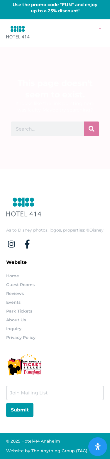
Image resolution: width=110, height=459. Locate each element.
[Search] (91, 129)
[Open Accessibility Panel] (97, 446)
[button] (100, 31)
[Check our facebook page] (30, 244)
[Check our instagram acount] (14, 244)
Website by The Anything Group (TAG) (46, 450)
